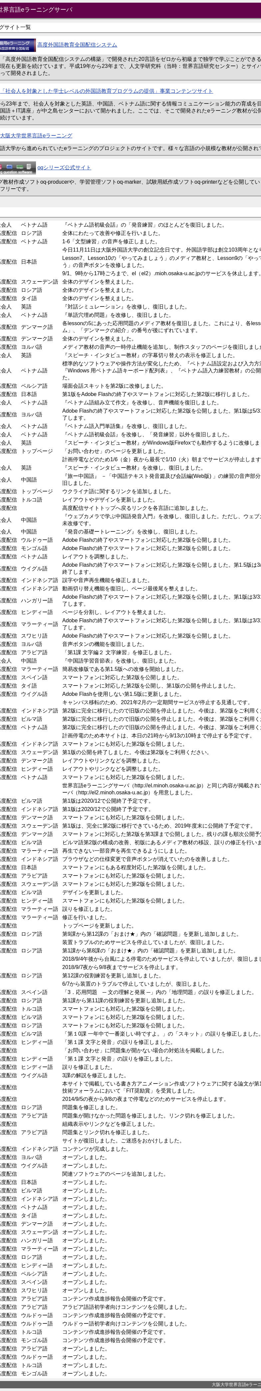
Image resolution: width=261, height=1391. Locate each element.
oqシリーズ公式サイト (64, 167)
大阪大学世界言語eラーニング (36, 135)
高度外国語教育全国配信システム (77, 45)
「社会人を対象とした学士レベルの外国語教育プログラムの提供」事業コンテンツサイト (106, 91)
